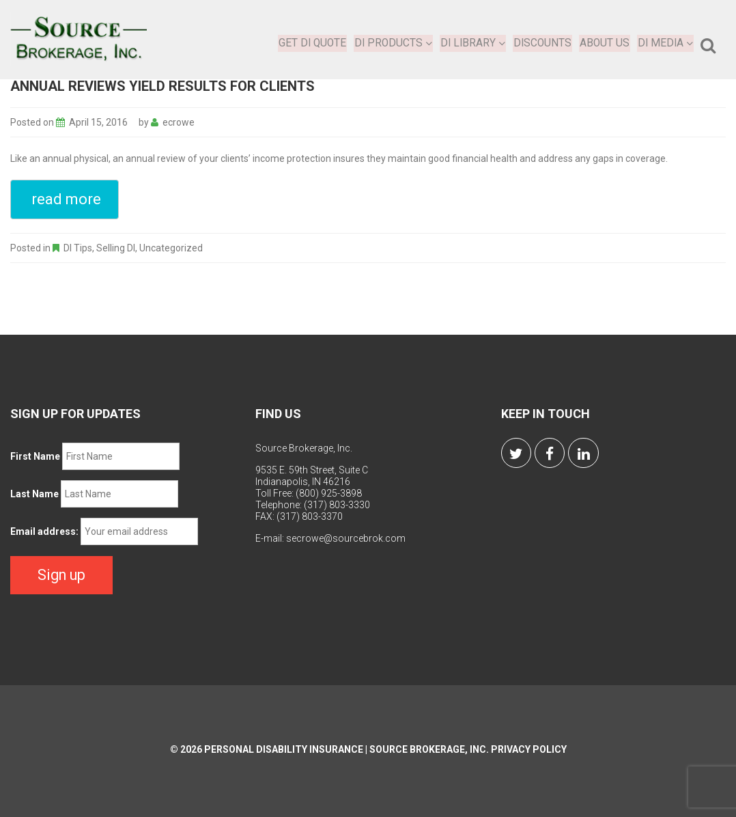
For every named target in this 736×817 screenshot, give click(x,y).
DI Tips (77, 248)
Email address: (44, 531)
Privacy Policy (529, 748)
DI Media (665, 42)
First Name (35, 456)
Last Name (34, 493)
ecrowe (178, 122)
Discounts (543, 42)
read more (66, 199)
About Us (605, 42)
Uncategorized (171, 248)
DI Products (394, 42)
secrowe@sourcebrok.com (346, 538)
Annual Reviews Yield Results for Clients (162, 86)
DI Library (473, 42)
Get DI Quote (313, 42)
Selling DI (115, 248)
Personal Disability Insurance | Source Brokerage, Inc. (346, 748)
